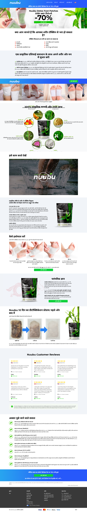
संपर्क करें (56, 2)
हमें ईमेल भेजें (65, 499)
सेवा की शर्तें (29, 493)
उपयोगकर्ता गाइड (30, 502)
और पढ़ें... (10, 483)
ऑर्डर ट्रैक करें (61, 2)
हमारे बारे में (29, 498)
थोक (10, 493)
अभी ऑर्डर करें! (69, 2)
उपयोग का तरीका (49, 2)
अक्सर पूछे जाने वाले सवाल (49, 496)
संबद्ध (28, 500)
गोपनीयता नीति (29, 495)
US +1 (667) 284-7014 (66, 495)
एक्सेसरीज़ (46, 500)
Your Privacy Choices (33, 505)
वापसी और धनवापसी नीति (48, 495)
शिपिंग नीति (29, 496)
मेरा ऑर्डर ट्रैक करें (47, 493)
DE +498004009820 (67, 498)
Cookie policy (30, 503)
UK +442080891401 (66, 496)
